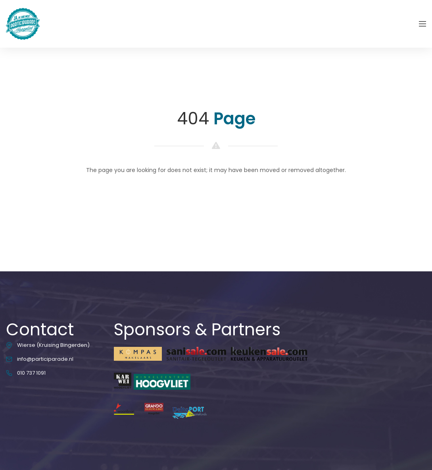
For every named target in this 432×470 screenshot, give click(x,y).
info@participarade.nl (45, 359)
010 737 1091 (31, 373)
